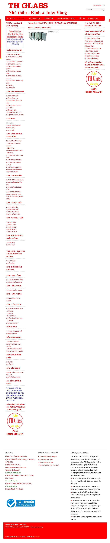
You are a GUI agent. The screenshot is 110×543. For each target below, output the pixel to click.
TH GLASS (11, 18)
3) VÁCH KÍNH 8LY (12, 323)
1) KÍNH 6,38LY (11, 222)
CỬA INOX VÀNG (35, 18)
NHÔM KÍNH (48, 18)
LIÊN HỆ (10, 23)
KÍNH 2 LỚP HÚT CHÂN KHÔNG (39, 28)
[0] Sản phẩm (97, 5)
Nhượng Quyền (93, 18)
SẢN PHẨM (21, 18)
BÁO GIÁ (82, 18)
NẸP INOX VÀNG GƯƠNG (66, 18)
